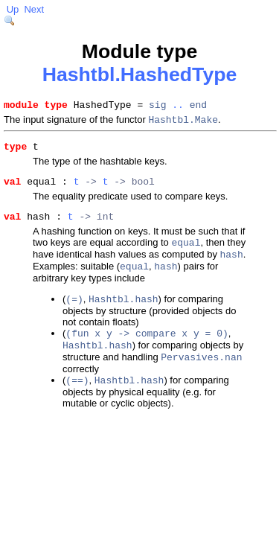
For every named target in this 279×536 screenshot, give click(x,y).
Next (34, 9)
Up (13, 9)
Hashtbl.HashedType (139, 74)
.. (178, 106)
